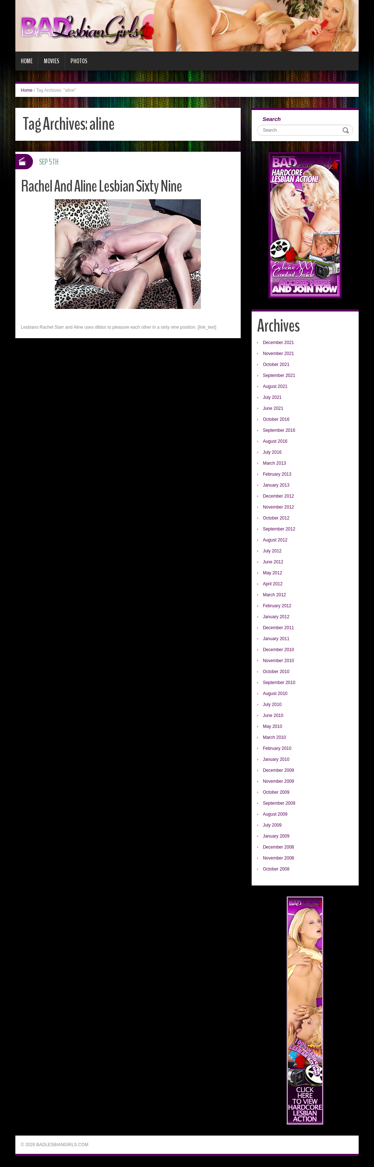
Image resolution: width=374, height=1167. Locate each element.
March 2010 (274, 737)
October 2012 (276, 518)
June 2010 (273, 715)
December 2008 (278, 847)
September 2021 (279, 375)
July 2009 (272, 825)
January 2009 (276, 836)
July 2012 (272, 551)
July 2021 (272, 397)
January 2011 (276, 638)
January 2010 (276, 759)
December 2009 (278, 770)
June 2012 (273, 561)
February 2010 (277, 748)
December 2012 (278, 496)
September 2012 (279, 529)
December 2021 (278, 342)
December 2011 (278, 627)
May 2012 (272, 572)
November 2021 (278, 353)
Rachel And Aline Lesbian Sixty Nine (101, 186)
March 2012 (274, 594)
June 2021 (273, 408)
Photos (78, 61)
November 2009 (278, 781)
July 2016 (272, 452)
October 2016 (276, 419)
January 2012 (276, 616)
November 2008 (278, 858)
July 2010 (272, 704)
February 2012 (277, 605)
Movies (51, 61)
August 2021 (275, 386)
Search (272, 119)
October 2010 (276, 671)
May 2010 (272, 726)
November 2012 (278, 507)
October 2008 (276, 869)
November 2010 (278, 660)
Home (27, 61)
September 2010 (279, 682)
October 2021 (276, 364)
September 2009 (279, 803)
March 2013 (274, 463)
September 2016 (279, 430)
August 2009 (275, 814)
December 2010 (278, 649)
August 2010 (275, 693)
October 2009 (276, 792)
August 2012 (275, 540)
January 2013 (276, 485)
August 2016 (275, 441)
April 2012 (273, 583)
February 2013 (277, 474)
